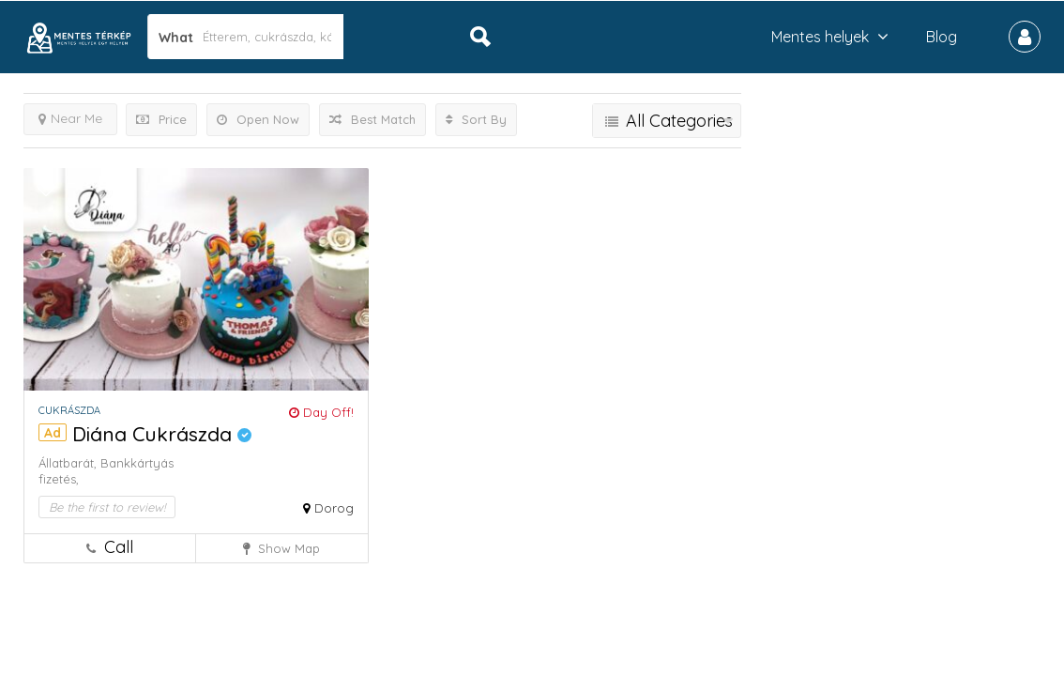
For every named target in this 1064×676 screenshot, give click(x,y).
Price (161, 119)
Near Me (70, 118)
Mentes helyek (820, 36)
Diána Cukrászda (161, 434)
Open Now (258, 119)
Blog (941, 36)
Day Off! (321, 412)
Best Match (372, 119)
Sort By (476, 119)
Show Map (281, 548)
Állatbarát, (69, 462)
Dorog (334, 507)
